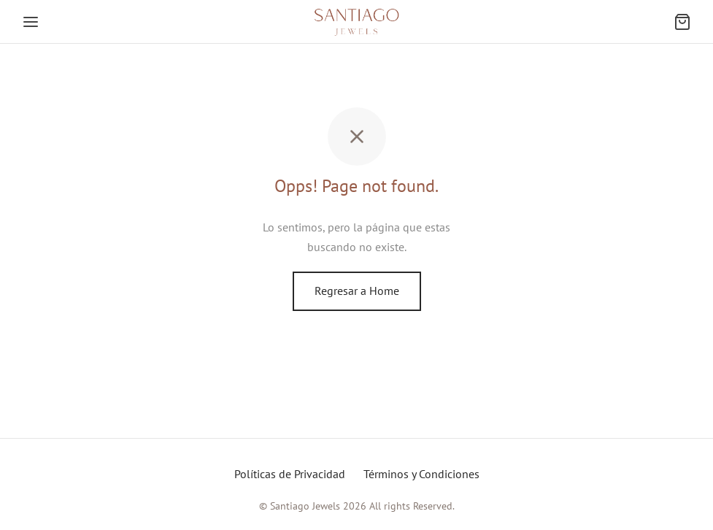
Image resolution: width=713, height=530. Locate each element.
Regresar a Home (357, 290)
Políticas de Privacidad (289, 473)
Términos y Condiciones (421, 473)
